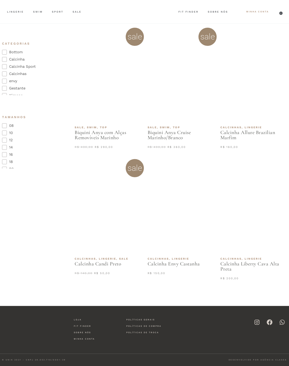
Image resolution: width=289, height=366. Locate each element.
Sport (57, 11)
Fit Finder (188, 11)
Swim (38, 11)
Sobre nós (218, 11)
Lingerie (15, 11)
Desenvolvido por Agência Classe (258, 360)
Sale (77, 11)
